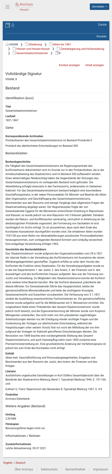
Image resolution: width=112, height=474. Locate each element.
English (7, 462)
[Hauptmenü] (7, 6)
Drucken (102, 36)
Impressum (100, 469)
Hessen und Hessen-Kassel (31, 49)
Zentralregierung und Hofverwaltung (80, 49)
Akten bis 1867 (60, 44)
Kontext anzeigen (69, 65)
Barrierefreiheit (75, 469)
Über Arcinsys (24, 469)
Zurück (102, 24)
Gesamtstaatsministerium (30, 53)
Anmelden (98, 6)
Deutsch (20, 462)
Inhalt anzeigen (94, 65)
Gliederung (33, 44)
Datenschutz (49, 469)
